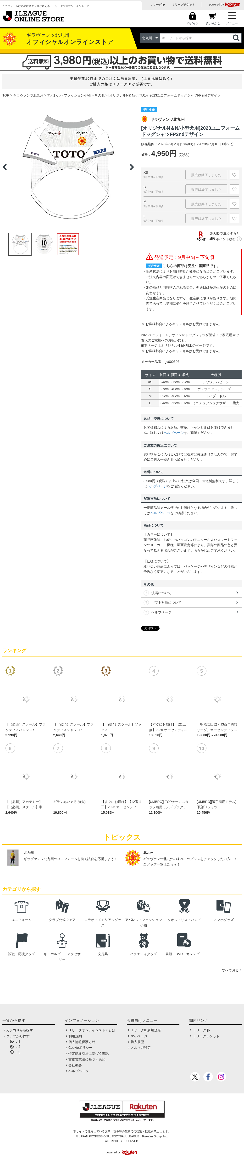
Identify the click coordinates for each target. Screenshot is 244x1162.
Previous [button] (4, 167)
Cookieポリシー (80, 1047)
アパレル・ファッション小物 (69, 95)
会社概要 (75, 1065)
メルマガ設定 (141, 1047)
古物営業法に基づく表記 (86, 1059)
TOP (5, 95)
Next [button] (132, 167)
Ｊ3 (17, 1052)
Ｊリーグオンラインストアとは (91, 1030)
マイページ (139, 1036)
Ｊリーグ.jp (157, 4)
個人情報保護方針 (81, 1042)
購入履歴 (137, 1042)
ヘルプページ (174, 433)
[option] (68, 167)
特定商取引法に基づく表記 (88, 1053)
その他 (99, 95)
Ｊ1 (17, 1041)
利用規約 (75, 1036)
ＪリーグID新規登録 (146, 1030)
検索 (236, 38)
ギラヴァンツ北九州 (28, 95)
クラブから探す (18, 1036)
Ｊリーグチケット (183, 4)
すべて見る (230, 970)
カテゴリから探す (19, 1030)
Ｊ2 (17, 1047)
